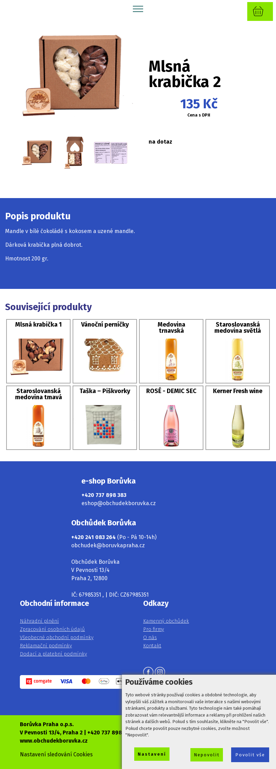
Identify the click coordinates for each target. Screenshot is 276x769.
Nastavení (152, 754)
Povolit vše (250, 754)
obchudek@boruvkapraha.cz (108, 545)
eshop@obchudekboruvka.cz (118, 503)
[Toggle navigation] (138, 8)
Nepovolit (206, 754)
